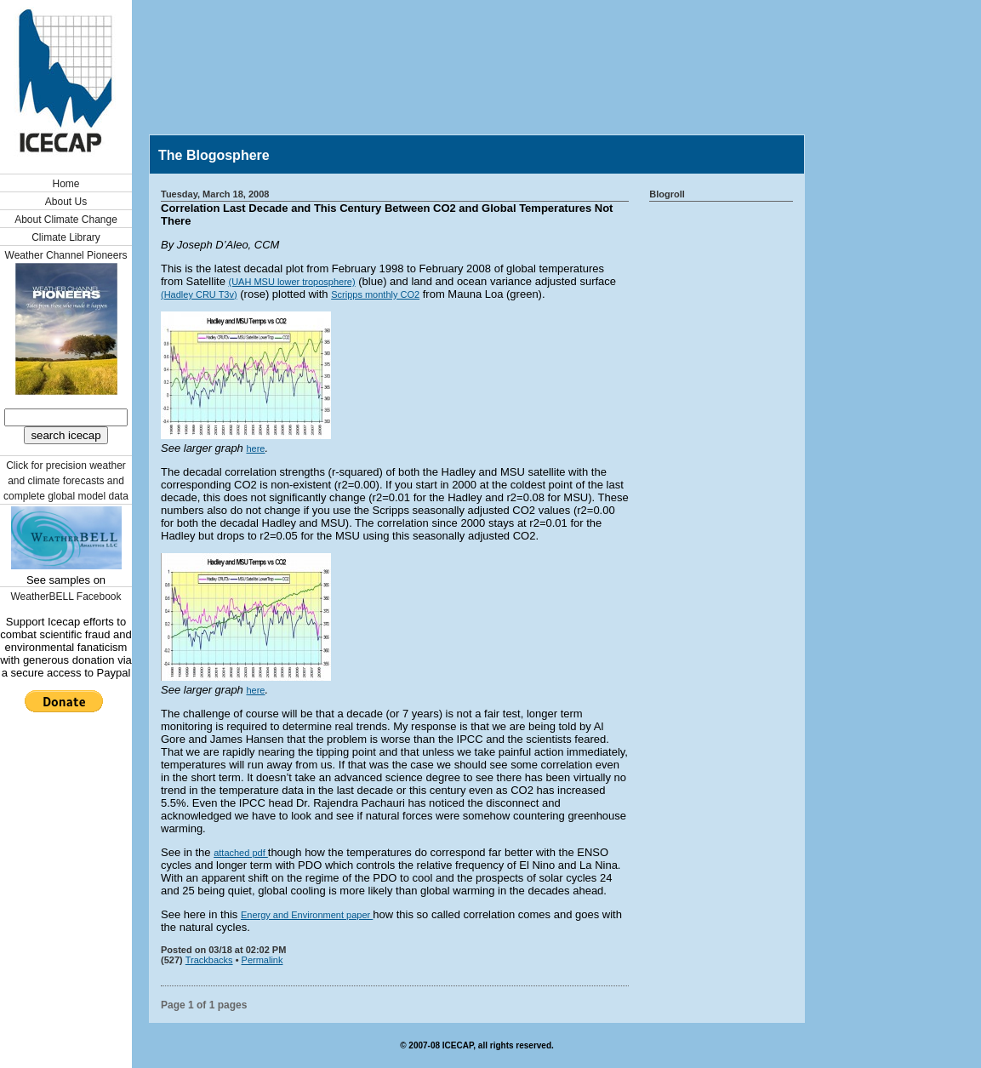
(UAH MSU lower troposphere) (291, 282)
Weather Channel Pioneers (66, 255)
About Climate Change (65, 220)
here (255, 448)
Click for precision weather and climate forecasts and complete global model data (65, 481)
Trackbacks (209, 960)
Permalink (262, 960)
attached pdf (241, 853)
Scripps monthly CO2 (375, 294)
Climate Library (65, 237)
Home (65, 184)
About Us (66, 202)
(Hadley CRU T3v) (199, 294)
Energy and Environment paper (307, 915)
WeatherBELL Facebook (65, 597)
